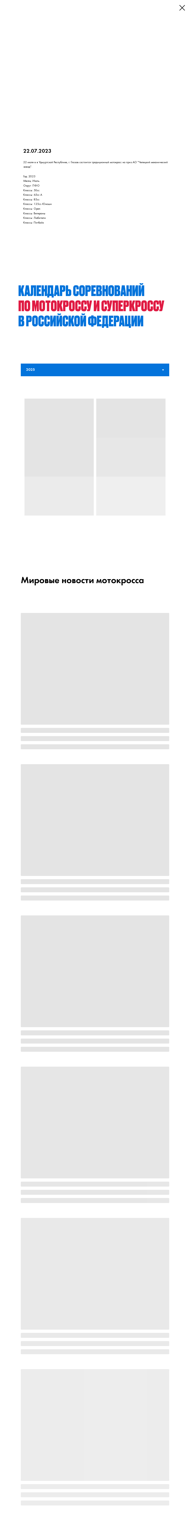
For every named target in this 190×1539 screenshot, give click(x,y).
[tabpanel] (95, 466)
